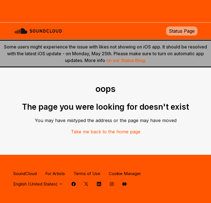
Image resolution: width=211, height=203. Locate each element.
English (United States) (38, 184)
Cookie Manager (125, 173)
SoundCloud (25, 173)
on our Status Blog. (126, 60)
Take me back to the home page (105, 131)
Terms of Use (86, 173)
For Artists (55, 173)
